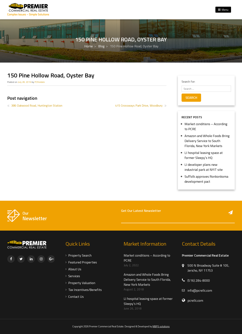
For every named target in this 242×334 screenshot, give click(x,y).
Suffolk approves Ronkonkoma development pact (206, 179)
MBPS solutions (161, 326)
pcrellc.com (195, 300)
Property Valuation (81, 282)
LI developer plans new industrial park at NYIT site (204, 167)
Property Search (80, 255)
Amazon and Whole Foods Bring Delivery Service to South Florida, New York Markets (207, 140)
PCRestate (40, 82)
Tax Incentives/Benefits (85, 289)
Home (88, 46)
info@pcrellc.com (199, 290)
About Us (74, 269)
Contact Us (76, 296)
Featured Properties (82, 262)
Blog (101, 46)
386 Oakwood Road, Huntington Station (36, 105)
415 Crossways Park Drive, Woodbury (139, 105)
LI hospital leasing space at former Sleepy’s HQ (204, 155)
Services (74, 275)
